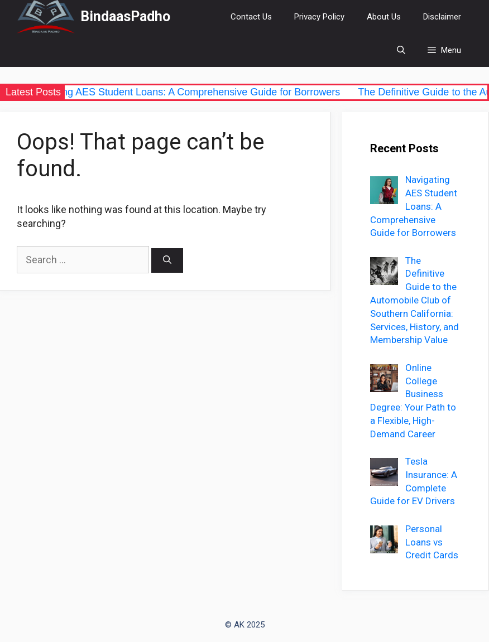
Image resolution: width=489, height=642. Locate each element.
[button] (444, 50)
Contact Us (251, 17)
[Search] (167, 260)
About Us (384, 17)
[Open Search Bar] (401, 50)
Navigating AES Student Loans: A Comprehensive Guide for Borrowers (187, 92)
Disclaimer (442, 17)
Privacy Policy (319, 17)
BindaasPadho (125, 16)
